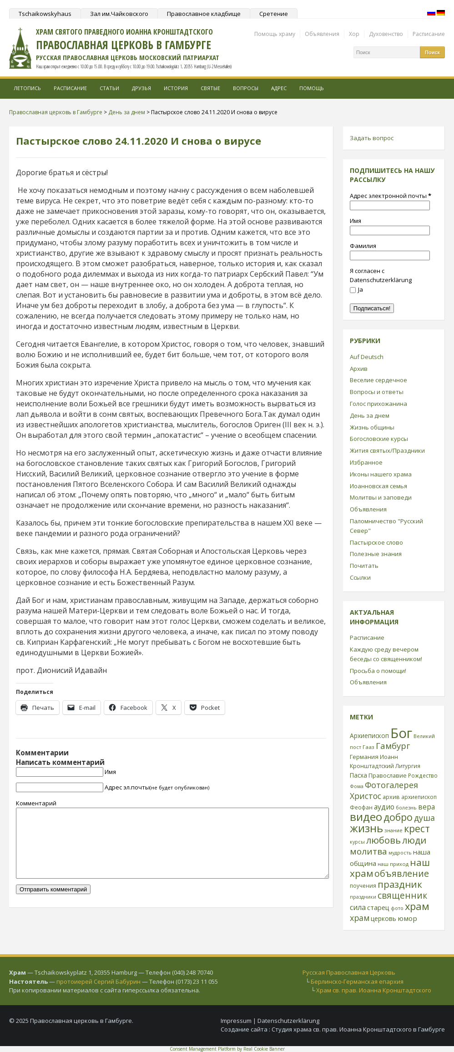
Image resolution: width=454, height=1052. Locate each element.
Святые (210, 88)
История (176, 88)
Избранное (366, 462)
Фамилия (363, 246)
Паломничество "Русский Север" (386, 526)
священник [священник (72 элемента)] (402, 895)
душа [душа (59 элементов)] (424, 817)
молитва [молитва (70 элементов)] (368, 851)
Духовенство (386, 34)
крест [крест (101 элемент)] (417, 828)
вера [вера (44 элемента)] (426, 807)
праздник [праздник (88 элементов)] (400, 884)
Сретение (273, 14)
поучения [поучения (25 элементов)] (363, 886)
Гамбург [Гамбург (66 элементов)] (393, 745)
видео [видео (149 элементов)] (366, 816)
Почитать (364, 565)
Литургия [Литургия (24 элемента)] (407, 765)
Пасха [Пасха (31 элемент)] (358, 775)
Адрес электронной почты (390, 196)
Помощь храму (274, 34)
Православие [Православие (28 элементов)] (387, 775)
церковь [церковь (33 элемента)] (383, 918)
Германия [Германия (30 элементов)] (364, 757)
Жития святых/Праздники (387, 450)
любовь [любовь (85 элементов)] (383, 840)
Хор (354, 34)
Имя (110, 772)
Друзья (141, 88)
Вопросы (245, 88)
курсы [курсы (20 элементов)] (357, 842)
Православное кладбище (204, 14)
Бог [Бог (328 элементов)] (401, 733)
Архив (359, 368)
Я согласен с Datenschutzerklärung (381, 275)
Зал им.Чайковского (119, 14)
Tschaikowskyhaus (45, 14)
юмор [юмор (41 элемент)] (407, 918)
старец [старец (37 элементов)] (378, 907)
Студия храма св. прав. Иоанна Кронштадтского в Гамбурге (358, 1029)
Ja (356, 289)
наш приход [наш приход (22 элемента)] (393, 863)
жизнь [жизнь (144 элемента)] (366, 828)
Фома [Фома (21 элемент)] (356, 786)
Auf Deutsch (366, 357)
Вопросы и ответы (377, 392)
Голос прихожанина (378, 404)
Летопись (27, 88)
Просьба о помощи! (378, 671)
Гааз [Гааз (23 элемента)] (368, 746)
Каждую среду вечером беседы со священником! (386, 654)
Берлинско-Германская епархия (357, 981)
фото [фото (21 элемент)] (397, 908)
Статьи (109, 88)
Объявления (322, 34)
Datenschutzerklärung (288, 1021)
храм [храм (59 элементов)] (359, 917)
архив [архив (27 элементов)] (391, 797)
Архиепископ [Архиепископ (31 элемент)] (369, 735)
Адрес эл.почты (157, 787)
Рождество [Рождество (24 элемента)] (423, 775)
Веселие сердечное (378, 380)
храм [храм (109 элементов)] (417, 906)
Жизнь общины (372, 427)
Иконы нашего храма (381, 474)
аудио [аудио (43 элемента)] (384, 807)
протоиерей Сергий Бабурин (98, 981)
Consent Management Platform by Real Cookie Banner (227, 1049)
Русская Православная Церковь (349, 972)
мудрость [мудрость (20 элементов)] (400, 853)
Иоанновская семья (378, 486)
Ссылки (360, 577)
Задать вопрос (371, 138)
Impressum (236, 1021)
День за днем (369, 415)
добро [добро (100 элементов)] (398, 817)
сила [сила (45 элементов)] (358, 907)
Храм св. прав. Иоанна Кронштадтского (373, 990)
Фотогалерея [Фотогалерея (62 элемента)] (391, 784)
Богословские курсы (379, 439)
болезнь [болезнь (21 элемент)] (406, 807)
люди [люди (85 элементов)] (414, 840)
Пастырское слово (376, 542)
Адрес (279, 88)
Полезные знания (376, 554)
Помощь (311, 88)
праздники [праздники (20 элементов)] (363, 897)
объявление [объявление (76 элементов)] (401, 873)
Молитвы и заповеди (381, 497)
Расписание (429, 34)
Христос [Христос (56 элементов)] (365, 795)
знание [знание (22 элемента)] (393, 830)
